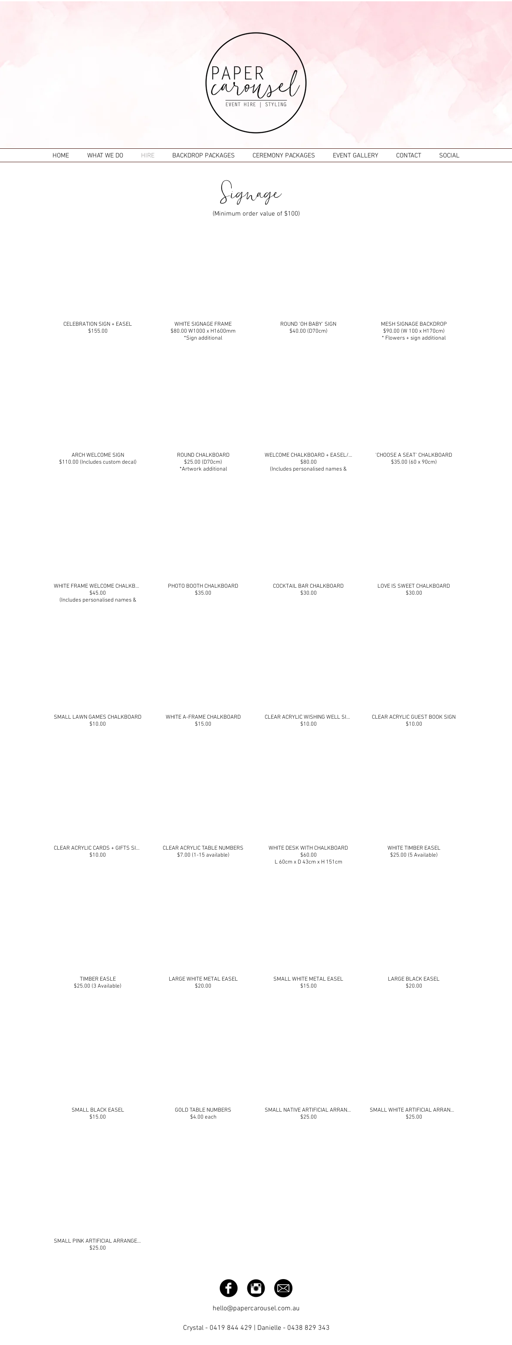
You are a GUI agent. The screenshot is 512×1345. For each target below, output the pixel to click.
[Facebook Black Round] (229, 1288)
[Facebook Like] (414, 1287)
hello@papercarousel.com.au (256, 1308)
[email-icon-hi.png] (283, 1288)
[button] (98, 284)
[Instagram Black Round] (256, 1288)
